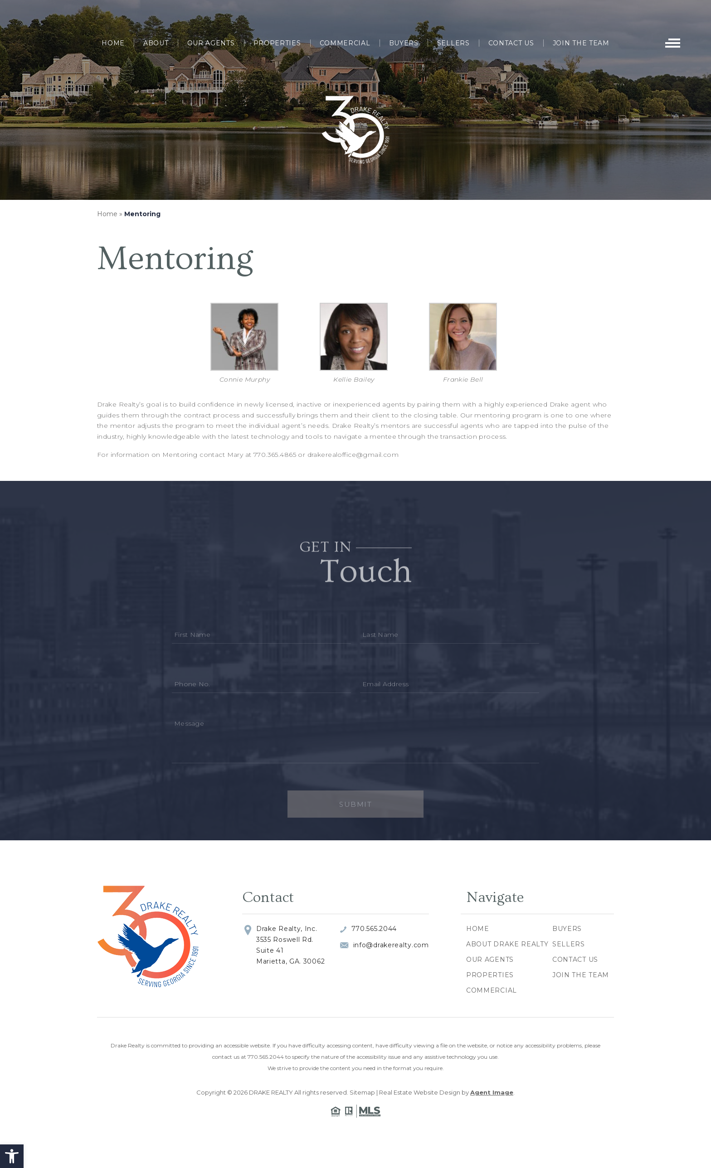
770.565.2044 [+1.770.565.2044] (374, 929)
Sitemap (362, 1092)
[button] (12, 1156)
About (156, 43)
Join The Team (581, 43)
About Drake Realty (507, 944)
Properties (277, 43)
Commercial (345, 43)
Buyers (404, 43)
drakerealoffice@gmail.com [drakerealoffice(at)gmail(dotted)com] (353, 455)
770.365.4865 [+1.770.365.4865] (274, 455)
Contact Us (511, 43)
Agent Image (491, 1092)
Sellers (453, 43)
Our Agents (211, 43)
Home (113, 43)
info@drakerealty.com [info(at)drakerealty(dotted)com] (391, 945)
